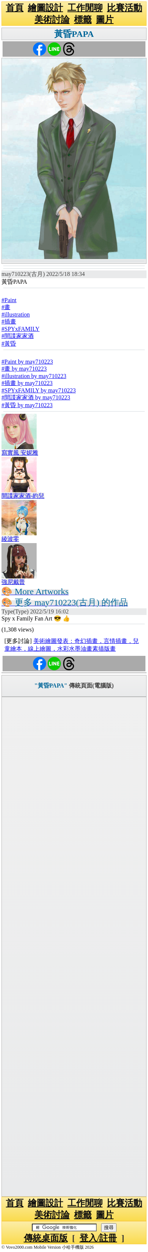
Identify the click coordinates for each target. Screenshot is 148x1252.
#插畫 (8, 321)
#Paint (8, 300)
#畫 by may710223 (24, 369)
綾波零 (10, 539)
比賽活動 (124, 8)
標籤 (83, 19)
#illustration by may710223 (33, 376)
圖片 (105, 19)
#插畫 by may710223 (27, 383)
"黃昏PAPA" (50, 685)
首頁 (14, 8)
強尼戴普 (13, 582)
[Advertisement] (74, 946)
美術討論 (52, 19)
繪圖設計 (45, 8)
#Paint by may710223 (27, 362)
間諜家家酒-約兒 (22, 496)
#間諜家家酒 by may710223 (35, 397)
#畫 (5, 307)
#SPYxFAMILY (20, 329)
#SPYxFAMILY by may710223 (38, 390)
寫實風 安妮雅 (19, 453)
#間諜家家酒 (17, 336)
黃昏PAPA (74, 34)
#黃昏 (8, 343)
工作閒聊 (85, 8)
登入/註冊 (98, 1238)
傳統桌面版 (46, 1238)
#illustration (15, 314)
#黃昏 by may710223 (27, 405)
